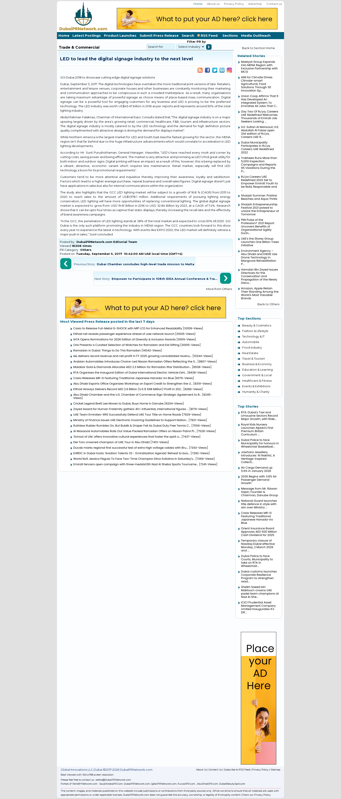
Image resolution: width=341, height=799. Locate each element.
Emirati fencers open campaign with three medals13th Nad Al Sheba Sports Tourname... (135, 464)
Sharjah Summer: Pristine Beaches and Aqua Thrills (259, 197)
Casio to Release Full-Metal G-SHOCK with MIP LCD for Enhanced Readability (127, 328)
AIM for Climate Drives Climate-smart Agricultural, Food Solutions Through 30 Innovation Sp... (257, 84)
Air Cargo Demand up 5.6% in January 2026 (257, 469)
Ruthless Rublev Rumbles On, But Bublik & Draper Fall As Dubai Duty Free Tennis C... (132, 425)
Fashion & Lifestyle (255, 331)
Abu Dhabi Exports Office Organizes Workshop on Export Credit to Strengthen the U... (133, 383)
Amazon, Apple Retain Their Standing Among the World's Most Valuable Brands (260, 293)
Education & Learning (257, 369)
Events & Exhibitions (256, 386)
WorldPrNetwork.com (84, 783)
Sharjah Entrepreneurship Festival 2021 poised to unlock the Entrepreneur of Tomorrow (260, 209)
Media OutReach (256, 35)
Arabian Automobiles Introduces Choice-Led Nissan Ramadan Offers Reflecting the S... (135, 361)
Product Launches (120, 35)
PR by (201, 41)
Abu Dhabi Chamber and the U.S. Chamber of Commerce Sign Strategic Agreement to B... (137, 395)
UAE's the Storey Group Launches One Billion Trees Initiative (260, 241)
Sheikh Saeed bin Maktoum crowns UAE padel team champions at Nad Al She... (260, 592)
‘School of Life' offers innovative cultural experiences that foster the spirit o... (127, 437)
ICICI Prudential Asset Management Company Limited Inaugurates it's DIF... (258, 607)
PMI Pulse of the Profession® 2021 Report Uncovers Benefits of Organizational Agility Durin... (257, 226)
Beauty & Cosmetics (256, 325)
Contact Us (215, 769)
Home (198, 4)
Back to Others (268, 304)
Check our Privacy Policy (256, 794)
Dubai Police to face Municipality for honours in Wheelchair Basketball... (260, 443)
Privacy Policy (234, 4)
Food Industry (252, 347)
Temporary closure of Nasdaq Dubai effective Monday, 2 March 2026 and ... (258, 545)
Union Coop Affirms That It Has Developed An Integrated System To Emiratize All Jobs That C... (260, 101)
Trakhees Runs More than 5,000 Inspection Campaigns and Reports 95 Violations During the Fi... (259, 164)
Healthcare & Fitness (257, 380)
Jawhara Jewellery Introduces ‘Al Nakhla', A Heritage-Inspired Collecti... (258, 457)
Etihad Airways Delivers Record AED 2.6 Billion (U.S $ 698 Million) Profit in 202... (128, 389)
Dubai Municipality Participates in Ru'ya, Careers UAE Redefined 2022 (257, 147)
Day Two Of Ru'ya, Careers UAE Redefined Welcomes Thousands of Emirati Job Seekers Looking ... (259, 116)
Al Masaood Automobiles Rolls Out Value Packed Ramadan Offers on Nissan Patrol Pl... (134, 431)
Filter (191, 41)
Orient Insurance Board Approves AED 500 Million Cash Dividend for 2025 (259, 531)
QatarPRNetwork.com (164, 783)
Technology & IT (253, 336)
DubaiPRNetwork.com (137, 783)
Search (188, 35)
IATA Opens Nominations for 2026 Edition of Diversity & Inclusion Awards (124, 339)
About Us (201, 769)
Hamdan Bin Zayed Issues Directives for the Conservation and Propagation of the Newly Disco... (259, 276)
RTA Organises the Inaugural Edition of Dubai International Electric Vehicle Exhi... (130, 372)
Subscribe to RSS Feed (237, 769)
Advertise (255, 4)
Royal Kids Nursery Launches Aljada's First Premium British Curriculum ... (257, 429)
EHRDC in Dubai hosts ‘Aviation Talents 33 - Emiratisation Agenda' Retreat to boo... (131, 453)
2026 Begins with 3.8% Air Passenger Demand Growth (259, 479)
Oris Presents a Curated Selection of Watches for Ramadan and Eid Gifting (126, 345)
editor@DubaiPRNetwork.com (113, 779)
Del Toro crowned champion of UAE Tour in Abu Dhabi (111, 442)
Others (86, 250)
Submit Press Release (159, 35)
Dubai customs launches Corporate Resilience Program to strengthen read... (259, 576)
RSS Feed (208, 35)
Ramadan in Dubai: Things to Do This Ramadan (107, 350)
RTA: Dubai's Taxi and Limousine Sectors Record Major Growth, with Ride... (259, 415)
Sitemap (275, 769)
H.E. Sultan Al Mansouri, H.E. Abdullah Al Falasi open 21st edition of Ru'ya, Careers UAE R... (260, 132)
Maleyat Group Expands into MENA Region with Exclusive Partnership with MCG (259, 67)
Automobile (250, 342)
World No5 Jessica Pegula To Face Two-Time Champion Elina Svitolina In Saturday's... (134, 459)
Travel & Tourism (253, 358)
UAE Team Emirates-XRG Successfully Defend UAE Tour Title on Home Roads (127, 414)
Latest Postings (86, 35)
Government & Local (257, 375)
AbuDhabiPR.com (207, 783)
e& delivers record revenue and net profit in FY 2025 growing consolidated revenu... (132, 356)
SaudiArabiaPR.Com (111, 783)
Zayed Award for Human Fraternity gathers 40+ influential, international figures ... (131, 409)
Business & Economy (257, 364)
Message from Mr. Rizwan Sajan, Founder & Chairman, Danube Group (259, 491)
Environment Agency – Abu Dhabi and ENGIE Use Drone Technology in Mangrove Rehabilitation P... (259, 257)
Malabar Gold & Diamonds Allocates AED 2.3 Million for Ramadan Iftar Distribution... (132, 367)
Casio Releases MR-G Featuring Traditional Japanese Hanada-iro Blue (123, 378)
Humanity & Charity (255, 391)
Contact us (274, 4)
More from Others (219, 289)
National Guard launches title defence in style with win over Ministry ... (259, 504)
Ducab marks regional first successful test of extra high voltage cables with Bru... (130, 448)
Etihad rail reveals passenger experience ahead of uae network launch (124, 334)
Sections (230, 35)
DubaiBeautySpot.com (232, 783)
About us (213, 4)
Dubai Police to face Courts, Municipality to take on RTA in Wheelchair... (257, 561)
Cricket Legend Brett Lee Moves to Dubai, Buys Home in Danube (118, 403)
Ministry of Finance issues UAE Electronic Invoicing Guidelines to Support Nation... (130, 420)
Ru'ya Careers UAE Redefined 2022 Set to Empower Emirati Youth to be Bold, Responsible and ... (259, 183)
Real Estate (250, 353)
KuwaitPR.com (186, 783)
